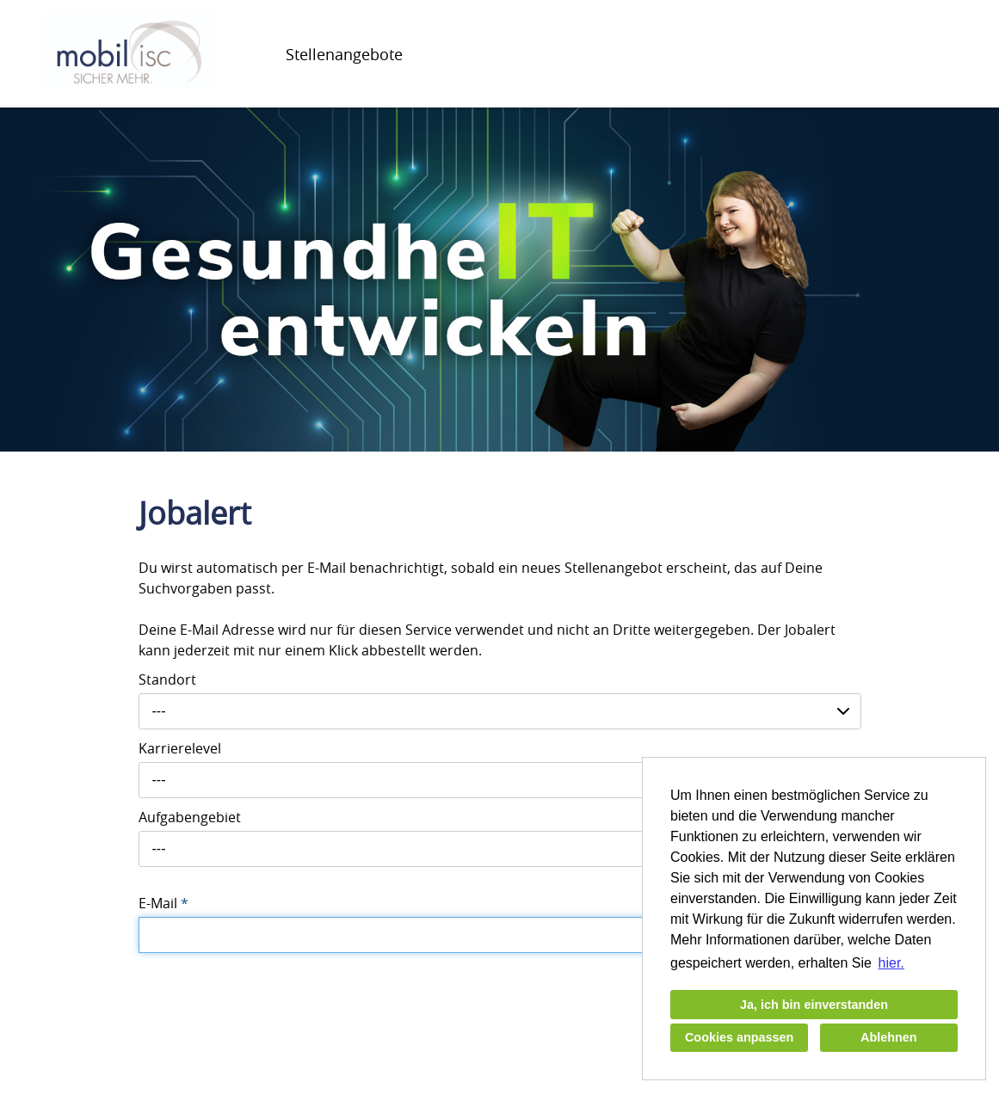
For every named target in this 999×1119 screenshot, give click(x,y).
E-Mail (163, 903)
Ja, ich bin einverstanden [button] (814, 1004)
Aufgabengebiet (190, 817)
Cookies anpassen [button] (739, 1037)
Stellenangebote (344, 54)
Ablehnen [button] (888, 1037)
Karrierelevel (180, 748)
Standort (167, 679)
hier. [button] (891, 963)
